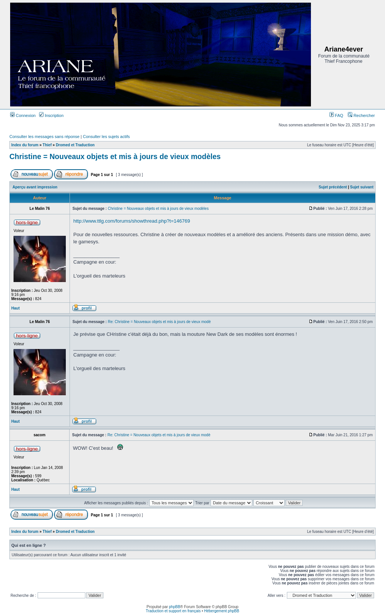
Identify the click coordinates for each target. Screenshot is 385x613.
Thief (47, 145)
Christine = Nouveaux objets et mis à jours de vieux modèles (115, 156)
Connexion (23, 115)
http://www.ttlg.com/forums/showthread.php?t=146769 (131, 221)
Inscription (51, 115)
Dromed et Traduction (75, 145)
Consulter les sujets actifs (106, 136)
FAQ (336, 115)
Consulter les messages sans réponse (44, 136)
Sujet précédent (333, 187)
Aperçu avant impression (34, 187)
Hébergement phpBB (221, 611)
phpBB (174, 607)
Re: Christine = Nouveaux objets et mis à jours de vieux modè (159, 322)
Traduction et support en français (173, 611)
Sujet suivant (361, 187)
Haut (15, 308)
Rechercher (361, 115)
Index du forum (24, 145)
